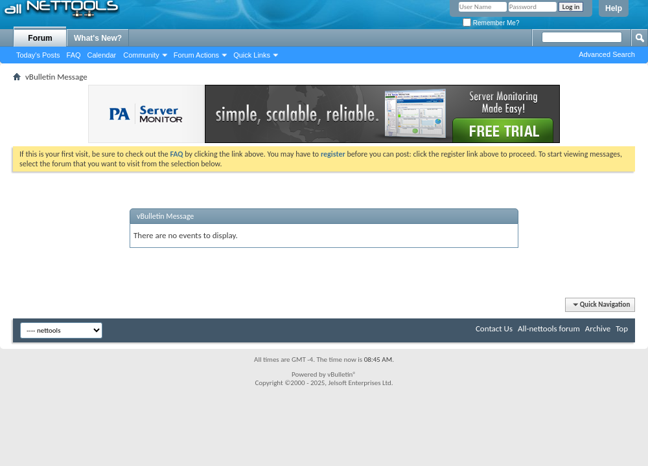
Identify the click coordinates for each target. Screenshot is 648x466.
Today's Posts (38, 55)
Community (141, 55)
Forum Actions (196, 55)
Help (613, 8)
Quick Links (251, 55)
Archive (597, 328)
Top (622, 328)
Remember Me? (491, 23)
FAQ (74, 55)
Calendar (102, 55)
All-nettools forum (549, 328)
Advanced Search (607, 54)
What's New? (98, 38)
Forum (40, 38)
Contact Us (494, 328)
